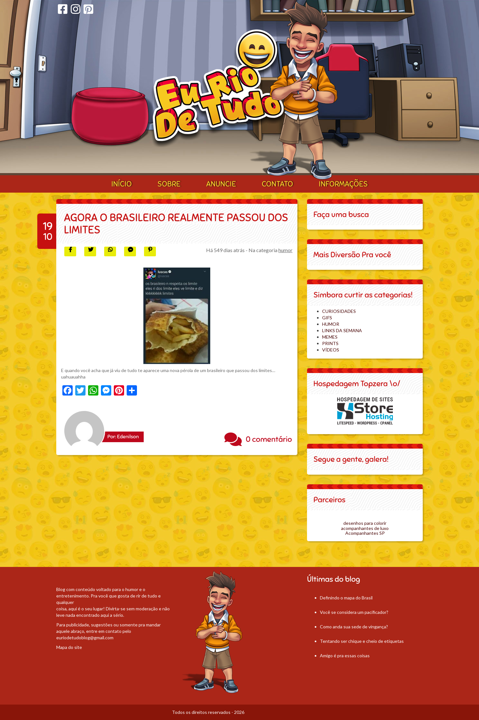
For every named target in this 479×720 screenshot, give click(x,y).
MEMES (330, 337)
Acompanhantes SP (365, 533)
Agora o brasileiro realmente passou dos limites (176, 224)
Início (121, 184)
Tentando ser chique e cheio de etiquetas (362, 641)
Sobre (169, 184)
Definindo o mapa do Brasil (346, 597)
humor (285, 250)
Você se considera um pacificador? (354, 612)
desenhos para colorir (364, 523)
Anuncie (221, 184)
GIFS (327, 317)
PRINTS (330, 343)
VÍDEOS (330, 349)
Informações (343, 184)
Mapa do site (69, 647)
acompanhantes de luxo (365, 528)
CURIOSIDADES (339, 311)
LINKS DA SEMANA (342, 330)
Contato (277, 184)
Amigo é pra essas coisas (345, 655)
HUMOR (330, 324)
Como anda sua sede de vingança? (354, 626)
